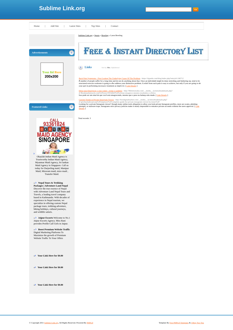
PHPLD (90, 323)
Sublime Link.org (62, 8)
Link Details (131, 86)
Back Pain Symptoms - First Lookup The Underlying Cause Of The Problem (109, 78)
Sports (96, 35)
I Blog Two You (197, 323)
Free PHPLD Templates (179, 323)
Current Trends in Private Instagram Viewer (96, 100)
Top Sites (95, 26)
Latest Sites (75, 26)
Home (37, 26)
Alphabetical (115, 67)
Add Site (54, 26)
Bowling (105, 35)
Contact (114, 26)
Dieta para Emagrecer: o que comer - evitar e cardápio (100, 91)
